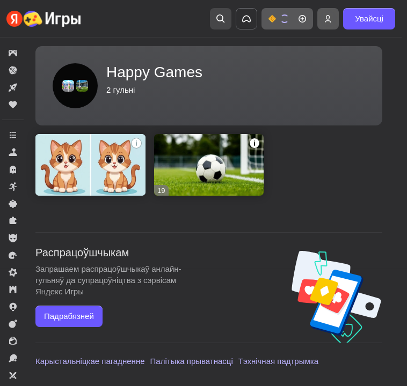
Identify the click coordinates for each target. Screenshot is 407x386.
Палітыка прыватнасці (191, 361)
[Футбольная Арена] (209, 165)
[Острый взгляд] (90, 165)
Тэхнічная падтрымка (278, 361)
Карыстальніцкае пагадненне (90, 361)
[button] (287, 18)
